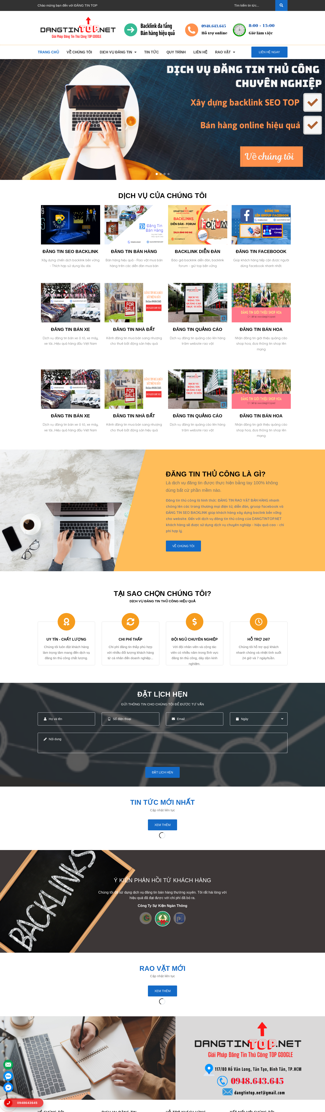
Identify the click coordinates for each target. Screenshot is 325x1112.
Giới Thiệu (45, 1051)
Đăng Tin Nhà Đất (115, 1086)
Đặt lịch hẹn (162, 772)
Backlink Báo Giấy (115, 1065)
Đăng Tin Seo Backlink (118, 1051)
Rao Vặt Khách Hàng (181, 1072)
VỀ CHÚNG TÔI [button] (51, 1034)
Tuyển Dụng (46, 1079)
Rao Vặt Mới (162, 968)
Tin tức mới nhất (162, 802)
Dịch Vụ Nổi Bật (49, 1058)
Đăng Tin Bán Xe (114, 1079)
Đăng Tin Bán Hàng (116, 1058)
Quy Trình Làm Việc (52, 1065)
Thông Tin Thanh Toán (182, 1051)
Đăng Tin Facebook (116, 1072)
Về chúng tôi (183, 546)
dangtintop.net (216, 1106)
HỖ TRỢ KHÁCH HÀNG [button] (186, 1034)
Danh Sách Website (52, 1072)
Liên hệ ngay (269, 52)
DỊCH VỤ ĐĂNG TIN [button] (119, 1034)
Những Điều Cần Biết (181, 1058)
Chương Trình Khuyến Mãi (185, 1044)
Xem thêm (163, 825)
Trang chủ (45, 1044)
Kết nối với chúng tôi (252, 1034)
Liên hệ (43, 1086)
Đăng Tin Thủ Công (116, 1044)
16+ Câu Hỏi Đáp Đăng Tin (185, 1065)
